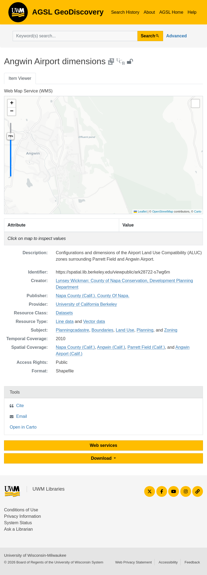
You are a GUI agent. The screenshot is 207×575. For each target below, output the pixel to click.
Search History (125, 12)
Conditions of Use (21, 510)
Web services (103, 445)
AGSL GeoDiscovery (18, 14)
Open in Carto (23, 427)
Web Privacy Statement (133, 562)
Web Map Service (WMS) (28, 91)
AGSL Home (171, 12)
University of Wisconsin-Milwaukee (35, 555)
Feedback (192, 562)
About (149, 12)
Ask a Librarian (18, 529)
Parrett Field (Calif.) (146, 347)
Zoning (170, 330)
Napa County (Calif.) (75, 347)
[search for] (75, 36)
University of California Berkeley (86, 304)
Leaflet (140, 211)
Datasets (64, 313)
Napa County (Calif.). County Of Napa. (92, 295)
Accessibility (168, 562)
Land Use (125, 330)
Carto (197, 211)
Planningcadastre (72, 330)
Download (102, 458)
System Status (18, 522)
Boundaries (102, 330)
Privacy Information (22, 516)
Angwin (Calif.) (111, 347)
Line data (65, 321)
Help (192, 12)
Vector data (94, 321)
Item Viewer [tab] (20, 78)
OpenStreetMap (162, 211)
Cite (20, 405)
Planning (145, 330)
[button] (12, 103)
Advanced (176, 36)
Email (21, 416)
